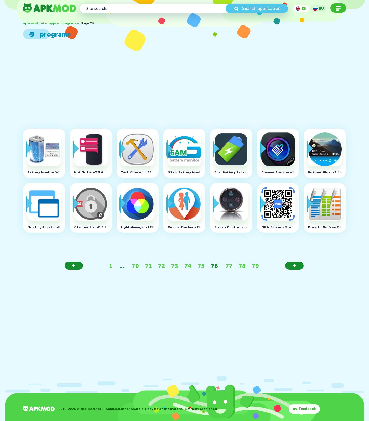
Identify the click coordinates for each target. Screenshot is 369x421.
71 (148, 266)
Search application (261, 8)
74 (187, 266)
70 (135, 266)
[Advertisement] (182, 85)
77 (229, 266)
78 (242, 266)
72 (161, 266)
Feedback (307, 409)
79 (255, 266)
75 (201, 266)
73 (174, 266)
